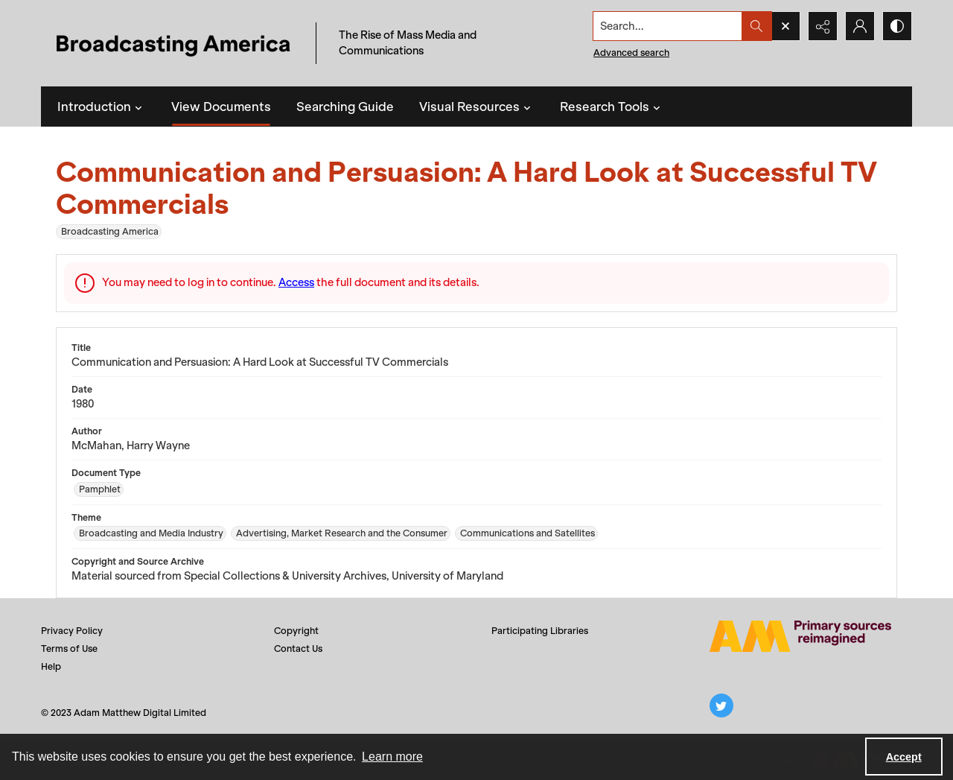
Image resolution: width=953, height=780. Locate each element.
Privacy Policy (72, 630)
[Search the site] (668, 26)
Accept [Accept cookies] (904, 757)
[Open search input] (785, 26)
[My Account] (860, 26)
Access (296, 282)
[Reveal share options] (823, 26)
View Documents (221, 106)
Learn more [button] (392, 756)
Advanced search (631, 52)
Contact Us (298, 648)
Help (51, 666)
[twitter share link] (721, 705)
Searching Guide (345, 106)
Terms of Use (69, 648)
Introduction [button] (101, 106)
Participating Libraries (539, 630)
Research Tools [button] (612, 106)
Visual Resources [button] (477, 106)
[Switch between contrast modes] (897, 26)
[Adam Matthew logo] (800, 636)
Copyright (296, 630)
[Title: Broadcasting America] (174, 43)
